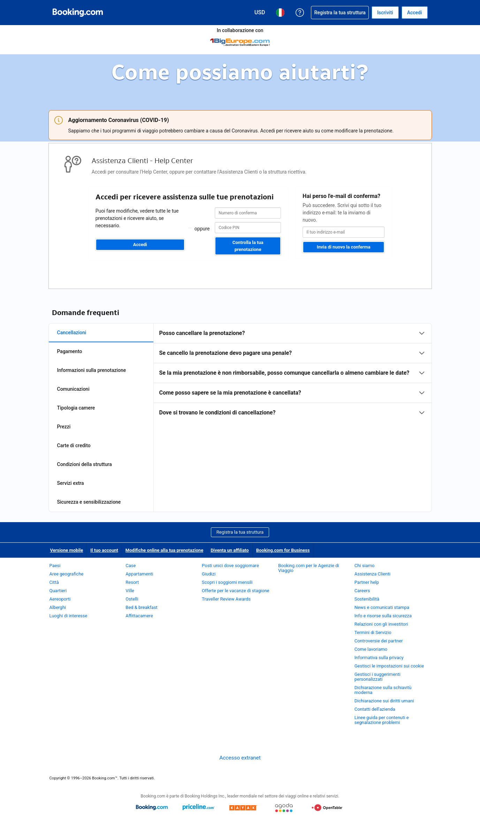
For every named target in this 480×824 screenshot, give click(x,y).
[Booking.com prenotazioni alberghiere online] (78, 12)
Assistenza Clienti (372, 574)
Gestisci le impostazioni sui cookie (389, 666)
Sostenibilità (367, 599)
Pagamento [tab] (69, 351)
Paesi (55, 565)
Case (130, 565)
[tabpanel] (293, 372)
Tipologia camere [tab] (76, 408)
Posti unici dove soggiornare (230, 565)
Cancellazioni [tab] (71, 332)
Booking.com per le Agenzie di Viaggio (308, 568)
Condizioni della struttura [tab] (84, 464)
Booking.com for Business (283, 550)
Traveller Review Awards (226, 599)
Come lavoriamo (371, 649)
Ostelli (131, 599)
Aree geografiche (66, 574)
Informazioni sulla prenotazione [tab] (91, 370)
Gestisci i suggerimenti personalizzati (378, 677)
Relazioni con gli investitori (381, 624)
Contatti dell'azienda (375, 709)
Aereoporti (60, 599)
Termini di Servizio (373, 632)
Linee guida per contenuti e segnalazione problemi (382, 720)
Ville (129, 590)
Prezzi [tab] (64, 426)
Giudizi (208, 574)
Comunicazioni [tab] (73, 389)
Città (54, 582)
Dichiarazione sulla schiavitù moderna (383, 690)
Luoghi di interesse (68, 615)
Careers (362, 590)
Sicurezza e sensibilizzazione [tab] (89, 502)
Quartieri (58, 590)
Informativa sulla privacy (379, 657)
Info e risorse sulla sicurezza (383, 615)
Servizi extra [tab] (70, 483)
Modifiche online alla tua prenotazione (164, 550)
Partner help (367, 582)
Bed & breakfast (141, 607)
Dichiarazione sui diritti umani (384, 700)
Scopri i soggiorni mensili (227, 582)
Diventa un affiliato (230, 550)
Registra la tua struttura (240, 532)
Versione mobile (66, 550)
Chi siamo (365, 565)
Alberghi (57, 607)
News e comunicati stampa (382, 607)
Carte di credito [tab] (74, 445)
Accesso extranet (240, 758)
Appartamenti (139, 574)
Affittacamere (139, 615)
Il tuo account (104, 550)
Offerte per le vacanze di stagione (235, 590)
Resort (132, 582)
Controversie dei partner (379, 640)
